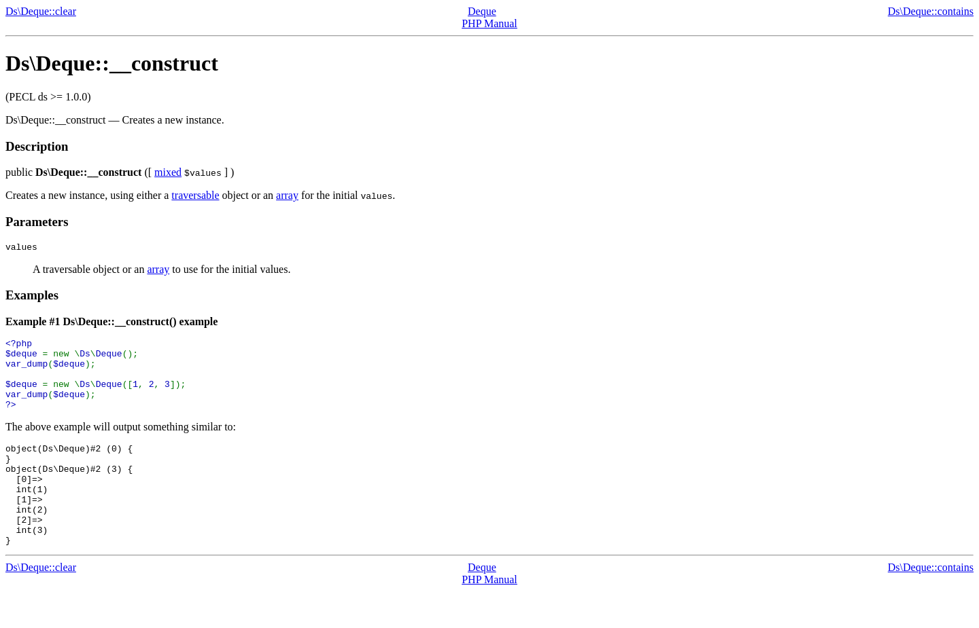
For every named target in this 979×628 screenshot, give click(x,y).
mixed (168, 172)
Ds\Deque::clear (40, 11)
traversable (195, 195)
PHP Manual (489, 23)
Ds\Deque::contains (931, 11)
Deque (482, 11)
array (287, 195)
